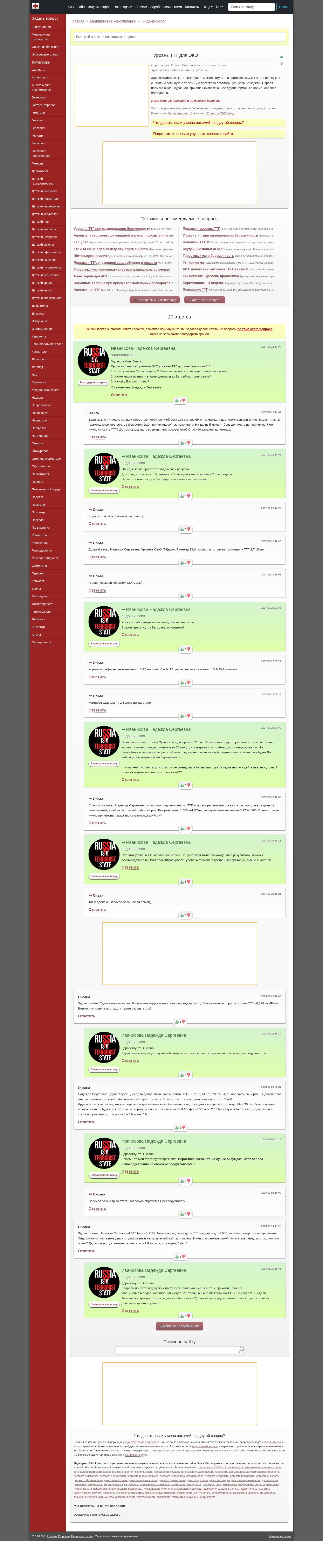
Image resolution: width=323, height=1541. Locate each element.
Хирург (36, 634)
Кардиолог (39, 336)
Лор (34, 374)
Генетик (37, 120)
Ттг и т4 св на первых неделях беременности (111, 249)
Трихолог (38, 581)
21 (208, 113)
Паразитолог (40, 474)
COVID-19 (39, 69)
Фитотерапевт (41, 611)
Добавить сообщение (179, 1326)
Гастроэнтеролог (43, 105)
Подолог (37, 497)
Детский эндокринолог (47, 298)
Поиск (283, 7)
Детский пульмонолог (46, 267)
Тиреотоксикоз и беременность (208, 255)
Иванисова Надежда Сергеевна (143, 348)
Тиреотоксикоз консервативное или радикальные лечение (122, 269)
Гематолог (39, 112)
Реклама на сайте (280, 1536)
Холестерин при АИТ (91, 276)
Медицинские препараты (41, 37)
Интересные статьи (45, 54)
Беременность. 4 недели (203, 283)
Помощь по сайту (82, 1536)
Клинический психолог (47, 344)
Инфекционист (42, 328)
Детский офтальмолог (47, 252)
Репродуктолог (42, 550)
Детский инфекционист (47, 206)
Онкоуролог (40, 451)
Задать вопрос (99, 7)
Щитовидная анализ (90, 256)
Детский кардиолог (45, 214)
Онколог (37, 443)
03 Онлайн (76, 7)
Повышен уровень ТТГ (201, 228)
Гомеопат (38, 163)
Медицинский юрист (46, 390)
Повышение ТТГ (87, 290)
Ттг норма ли (193, 262)
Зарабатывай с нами (166, 7)
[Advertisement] (111, 95)
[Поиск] (251, 7)
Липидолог (39, 359)
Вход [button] (206, 7)
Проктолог (39, 504)
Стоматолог (40, 565)
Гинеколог (39, 143)
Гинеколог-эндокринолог (41, 153)
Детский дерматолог (46, 198)
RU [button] (218, 7)
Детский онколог (43, 244)
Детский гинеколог (44, 191)
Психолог (38, 520)
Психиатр (38, 512)
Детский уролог (42, 282)
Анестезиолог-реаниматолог (42, 87)
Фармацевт (39, 596)
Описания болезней (45, 47)
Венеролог (39, 97)
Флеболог (38, 619)
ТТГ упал (81, 242)
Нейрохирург (41, 412)
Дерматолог (40, 171)
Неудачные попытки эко (202, 249)
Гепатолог (39, 128)
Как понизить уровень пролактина (211, 276)
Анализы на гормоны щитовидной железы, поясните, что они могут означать (137, 235)
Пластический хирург (46, 489)
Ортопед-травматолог (47, 458)
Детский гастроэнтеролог (43, 181)
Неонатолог (40, 420)
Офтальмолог (41, 466)
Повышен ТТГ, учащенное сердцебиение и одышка (115, 262)
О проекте (64, 1536)
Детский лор (40, 221)
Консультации (41, 26)
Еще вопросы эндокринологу (155, 300)
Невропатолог (41, 405)
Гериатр (37, 135)
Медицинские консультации (113, 21)
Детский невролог (44, 229)
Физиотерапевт (42, 604)
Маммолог (39, 382)
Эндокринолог (154, 21)
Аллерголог (40, 77)
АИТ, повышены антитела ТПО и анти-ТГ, (216, 269)
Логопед (37, 367)
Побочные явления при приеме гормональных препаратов (122, 283)
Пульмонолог (41, 527)
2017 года (227, 113)
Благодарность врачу (93, 382)
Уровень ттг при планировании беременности (220, 235)
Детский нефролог (44, 237)
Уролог (36, 588)
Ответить (119, 395)
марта (215, 113)
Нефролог (39, 428)
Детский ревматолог (46, 275)
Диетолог (38, 313)
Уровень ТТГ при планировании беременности (112, 228)
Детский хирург (42, 290)
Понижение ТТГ (195, 289)
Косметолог (40, 351)
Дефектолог (40, 305)
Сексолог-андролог (45, 558)
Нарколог (38, 397)
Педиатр (38, 481)
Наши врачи (123, 7)
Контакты (192, 7)
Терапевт (38, 573)
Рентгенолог (40, 542)
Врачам (141, 7)
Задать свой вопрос (204, 300)
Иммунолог (39, 321)
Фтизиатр (38, 626)
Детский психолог (44, 260)
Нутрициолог (41, 435)
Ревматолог (40, 535)
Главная (77, 21)
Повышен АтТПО (196, 242)
